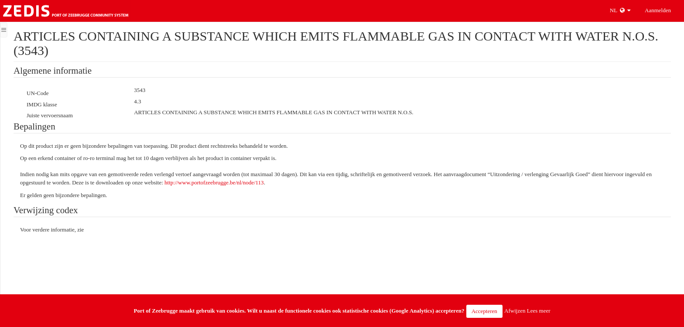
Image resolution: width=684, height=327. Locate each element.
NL (620, 10)
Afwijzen (514, 310)
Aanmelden (658, 10)
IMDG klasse (42, 104)
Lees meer (539, 310)
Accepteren (484, 311)
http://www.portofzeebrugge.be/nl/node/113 (214, 182)
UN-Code (38, 93)
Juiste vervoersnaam (50, 115)
